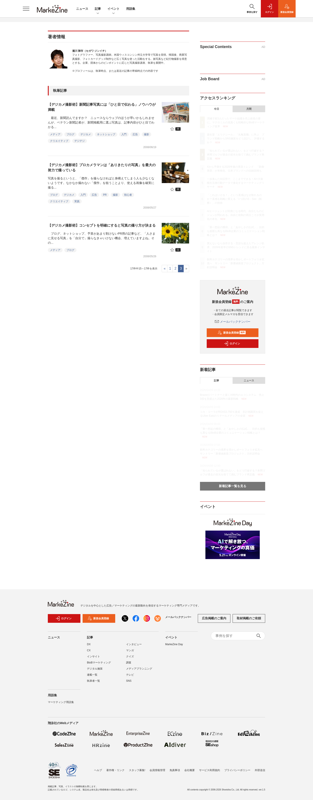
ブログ (70, 134)
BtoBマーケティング (99, 662)
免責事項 (175, 770)
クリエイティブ (59, 140)
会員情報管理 (157, 770)
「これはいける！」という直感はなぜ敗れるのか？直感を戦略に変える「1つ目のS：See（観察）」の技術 (234, 199)
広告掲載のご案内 (214, 618)
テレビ (130, 674)
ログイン (232, 343)
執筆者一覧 (93, 680)
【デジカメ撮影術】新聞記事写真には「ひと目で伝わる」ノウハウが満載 (102, 107)
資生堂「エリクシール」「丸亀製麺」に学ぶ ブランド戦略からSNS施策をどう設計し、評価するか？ (236, 138)
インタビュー (134, 644)
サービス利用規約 (209, 770)
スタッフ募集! (137, 770)
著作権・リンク (115, 770)
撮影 (146, 134)
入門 (124, 134)
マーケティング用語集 (61, 702)
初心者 (128, 194)
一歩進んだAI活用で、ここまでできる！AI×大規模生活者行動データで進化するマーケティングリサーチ (235, 182)
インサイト (93, 656)
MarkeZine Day (174, 644)
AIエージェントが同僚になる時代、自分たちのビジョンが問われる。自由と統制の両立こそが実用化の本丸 (235, 215)
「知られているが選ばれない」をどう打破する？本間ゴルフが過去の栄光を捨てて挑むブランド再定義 (235, 154)
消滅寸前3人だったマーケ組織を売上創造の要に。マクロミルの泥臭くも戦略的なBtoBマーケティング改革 (236, 122)
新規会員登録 (232, 333)
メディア (55, 134)
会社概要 (189, 770)
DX (89, 644)
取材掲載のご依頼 (249, 618)
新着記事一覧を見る (232, 486)
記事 (98, 9)
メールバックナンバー (232, 321)
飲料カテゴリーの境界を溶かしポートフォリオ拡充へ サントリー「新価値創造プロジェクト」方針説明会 (235, 263)
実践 (77, 201)
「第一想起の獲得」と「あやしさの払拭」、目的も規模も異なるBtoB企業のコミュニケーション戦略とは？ (236, 231)
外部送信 (260, 770)
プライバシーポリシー (237, 770)
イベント (113, 9)
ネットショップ (106, 134)
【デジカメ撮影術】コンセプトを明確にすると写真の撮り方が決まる (102, 225)
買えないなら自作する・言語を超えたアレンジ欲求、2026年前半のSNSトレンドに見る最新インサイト (236, 247)
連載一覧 (92, 674)
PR (105, 194)
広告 (135, 134)
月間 (248, 108)
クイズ (130, 656)
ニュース (82, 8)
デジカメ (85, 134)
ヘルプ (98, 770)
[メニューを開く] (26, 8)
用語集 (130, 8)
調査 (128, 662)
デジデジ (79, 140)
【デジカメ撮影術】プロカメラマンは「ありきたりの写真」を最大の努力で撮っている (102, 167)
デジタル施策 (95, 668)
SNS (129, 680)
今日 (216, 108)
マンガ (130, 650)
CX (89, 650)
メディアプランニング (139, 668)
